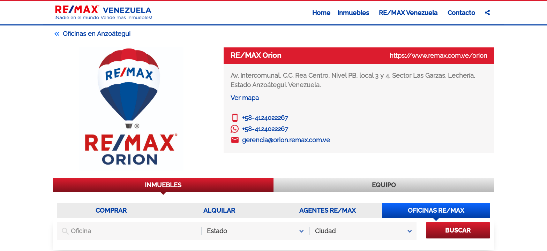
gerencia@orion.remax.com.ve (286, 140)
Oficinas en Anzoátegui (91, 34)
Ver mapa (245, 97)
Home (321, 12)
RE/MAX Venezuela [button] (409, 12)
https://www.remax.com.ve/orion (438, 55)
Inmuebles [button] (353, 12)
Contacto (461, 12)
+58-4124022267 (265, 117)
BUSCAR (458, 230)
